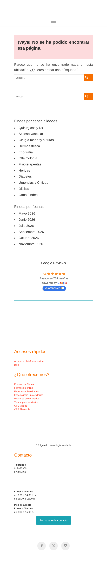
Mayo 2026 (27, 213)
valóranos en (54, 288)
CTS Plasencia (22, 409)
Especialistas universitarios (28, 395)
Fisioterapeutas (30, 164)
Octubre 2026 (29, 238)
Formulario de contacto (54, 520)
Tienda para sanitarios (26, 402)
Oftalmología (28, 158)
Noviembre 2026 (31, 244)
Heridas (24, 170)
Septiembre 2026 (31, 232)
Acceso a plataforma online (29, 361)
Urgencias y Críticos (33, 182)
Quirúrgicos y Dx (31, 128)
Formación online (23, 387)
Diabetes (25, 176)
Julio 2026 (26, 226)
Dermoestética (29, 146)
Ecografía (26, 152)
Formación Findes (24, 384)
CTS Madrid (20, 405)
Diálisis (24, 188)
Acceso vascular (31, 134)
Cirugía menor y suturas (36, 140)
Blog (16, 364)
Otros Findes (28, 195)
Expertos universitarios (26, 391)
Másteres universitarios (26, 398)
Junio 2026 (27, 219)
